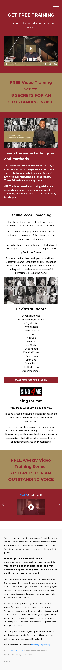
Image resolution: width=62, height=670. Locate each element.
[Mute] (44, 64)
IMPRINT (7, 661)
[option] (31, 504)
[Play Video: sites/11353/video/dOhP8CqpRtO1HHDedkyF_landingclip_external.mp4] (31, 48)
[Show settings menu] (49, 64)
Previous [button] (3, 506)
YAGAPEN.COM (17, 650)
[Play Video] (7, 64)
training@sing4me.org (40, 644)
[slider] (28, 64)
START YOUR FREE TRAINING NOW (31, 380)
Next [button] (59, 506)
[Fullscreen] (55, 64)
